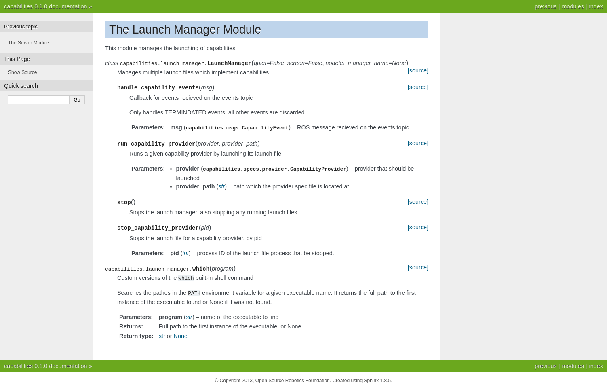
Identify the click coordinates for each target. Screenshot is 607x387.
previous (545, 6)
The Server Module (28, 43)
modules (573, 6)
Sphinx (371, 379)
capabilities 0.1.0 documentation (45, 6)
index (596, 6)
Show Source (22, 72)
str (162, 334)
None (181, 334)
